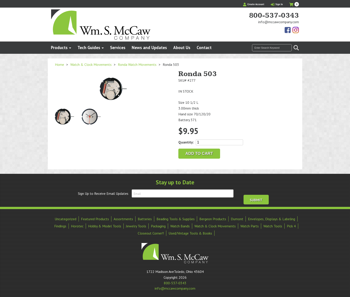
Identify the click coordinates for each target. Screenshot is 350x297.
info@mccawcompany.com (278, 22)
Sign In (277, 4)
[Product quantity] (219, 142)
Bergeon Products (212, 217)
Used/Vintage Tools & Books (190, 232)
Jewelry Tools (136, 224)
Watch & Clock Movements (91, 64)
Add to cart (199, 153)
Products (59, 47)
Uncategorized (65, 217)
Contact (204, 47)
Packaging (158, 224)
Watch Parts (249, 224)
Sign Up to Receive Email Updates (103, 193)
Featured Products (95, 217)
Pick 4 (291, 224)
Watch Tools (272, 224)
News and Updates (149, 47)
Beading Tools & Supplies (175, 217)
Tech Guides (88, 47)
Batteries (145, 217)
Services (117, 47)
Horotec (77, 224)
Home (59, 64)
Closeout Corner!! (151, 232)
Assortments (123, 217)
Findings (60, 224)
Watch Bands (180, 224)
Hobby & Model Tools (104, 224)
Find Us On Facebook (288, 30)
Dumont (237, 217)
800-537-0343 (274, 15)
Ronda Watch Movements (137, 64)
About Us (181, 47)
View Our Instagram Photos (295, 30)
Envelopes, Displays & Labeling (271, 217)
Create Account (253, 4)
